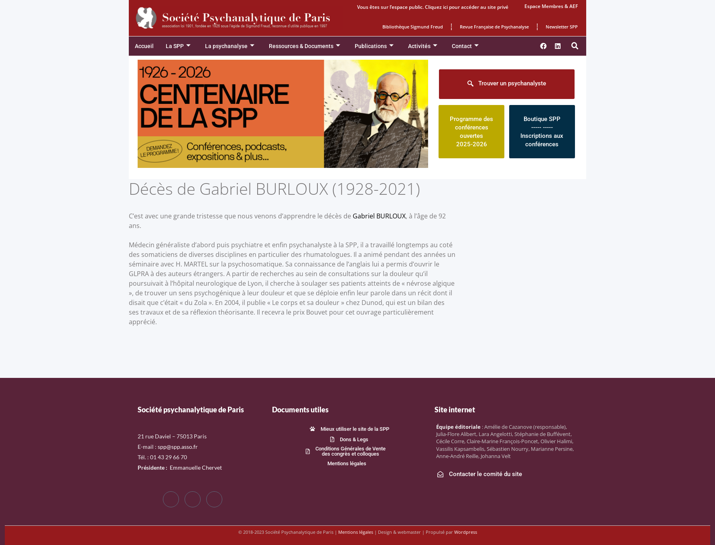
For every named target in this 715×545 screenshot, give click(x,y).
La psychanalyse (229, 46)
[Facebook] (171, 499)
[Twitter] (193, 499)
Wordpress (465, 532)
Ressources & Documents (304, 46)
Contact (465, 46)
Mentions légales (355, 532)
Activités (422, 46)
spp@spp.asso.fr (178, 446)
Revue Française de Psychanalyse (494, 27)
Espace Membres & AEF (551, 6)
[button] (575, 46)
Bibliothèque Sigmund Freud (412, 27)
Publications (374, 46)
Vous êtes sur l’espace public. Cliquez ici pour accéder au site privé (432, 7)
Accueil (144, 46)
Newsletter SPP (562, 27)
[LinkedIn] (214, 499)
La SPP (178, 46)
